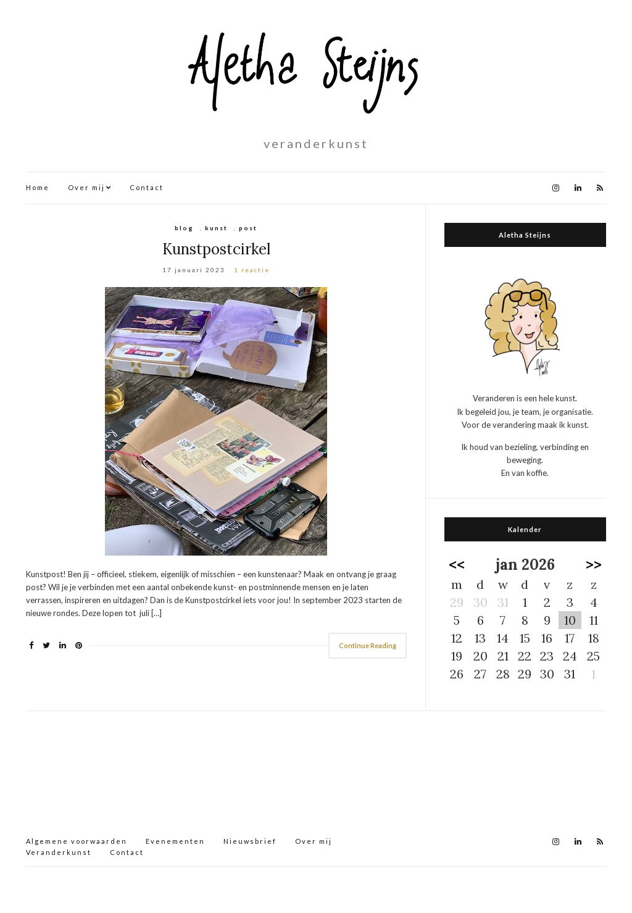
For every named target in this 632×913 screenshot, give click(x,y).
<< (457, 564)
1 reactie (252, 269)
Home (37, 187)
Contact (147, 187)
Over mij (86, 187)
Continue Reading (367, 645)
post (248, 227)
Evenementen (175, 841)
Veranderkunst (58, 852)
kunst (216, 227)
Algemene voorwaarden (76, 841)
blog (184, 227)
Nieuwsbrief (249, 841)
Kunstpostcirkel (216, 249)
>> (594, 564)
